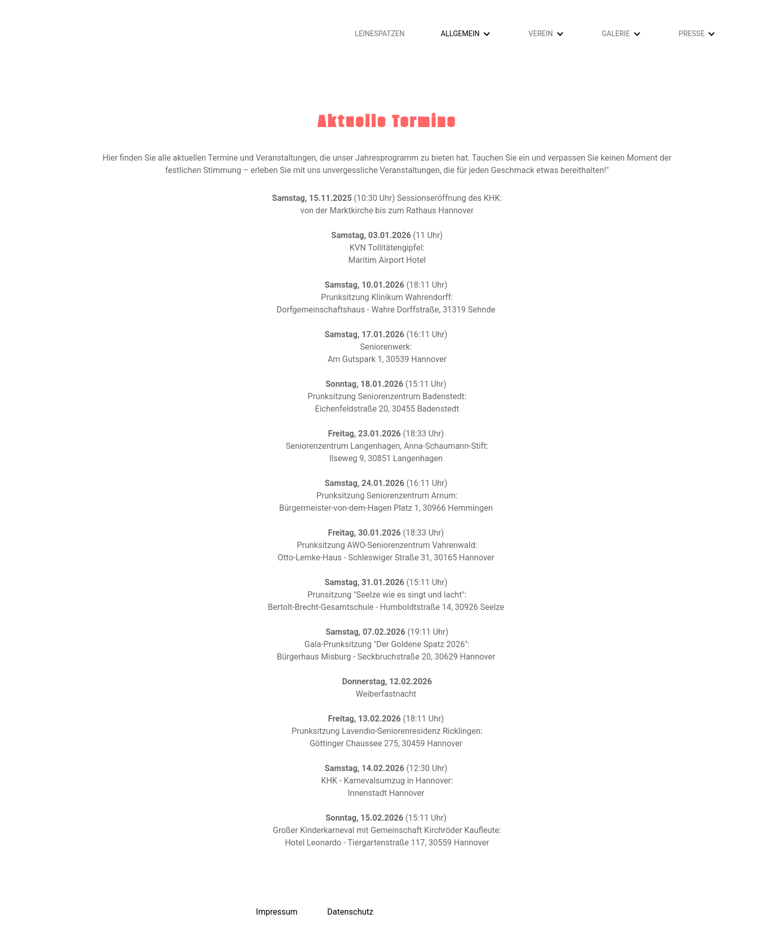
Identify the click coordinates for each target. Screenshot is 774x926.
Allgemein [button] (460, 33)
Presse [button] (692, 33)
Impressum (277, 912)
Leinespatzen (380, 33)
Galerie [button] (616, 33)
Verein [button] (541, 33)
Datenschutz (350, 912)
